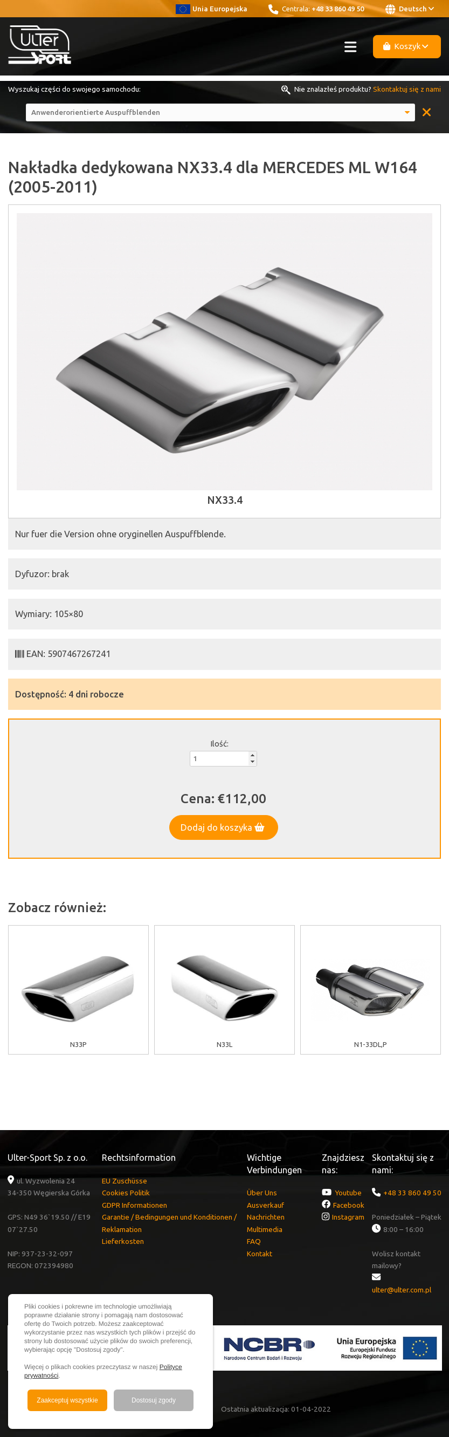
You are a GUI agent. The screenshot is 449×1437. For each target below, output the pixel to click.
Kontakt (259, 1253)
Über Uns (262, 1192)
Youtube (348, 1192)
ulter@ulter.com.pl (401, 1289)
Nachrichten (266, 1217)
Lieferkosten (123, 1241)
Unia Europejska (211, 8)
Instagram (348, 1217)
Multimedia (264, 1229)
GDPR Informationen (134, 1205)
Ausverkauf (265, 1205)
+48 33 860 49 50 (338, 8)
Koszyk (406, 46)
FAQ (254, 1241)
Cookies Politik (126, 1192)
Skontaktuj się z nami (407, 89)
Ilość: (219, 743)
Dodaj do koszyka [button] (223, 827)
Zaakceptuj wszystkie (67, 1400)
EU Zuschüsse (124, 1180)
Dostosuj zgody (154, 1400)
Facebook (348, 1205)
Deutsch (409, 9)
